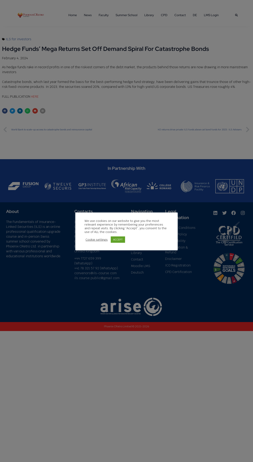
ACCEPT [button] (118, 241)
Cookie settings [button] (97, 241)
